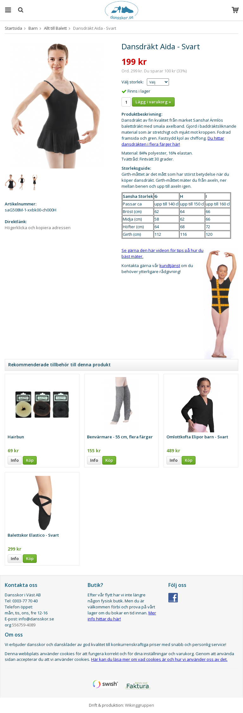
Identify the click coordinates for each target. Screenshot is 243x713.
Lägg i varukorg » (153, 102)
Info (15, 460)
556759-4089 (23, 625)
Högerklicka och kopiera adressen (38, 227)
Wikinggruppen (139, 705)
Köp (30, 460)
